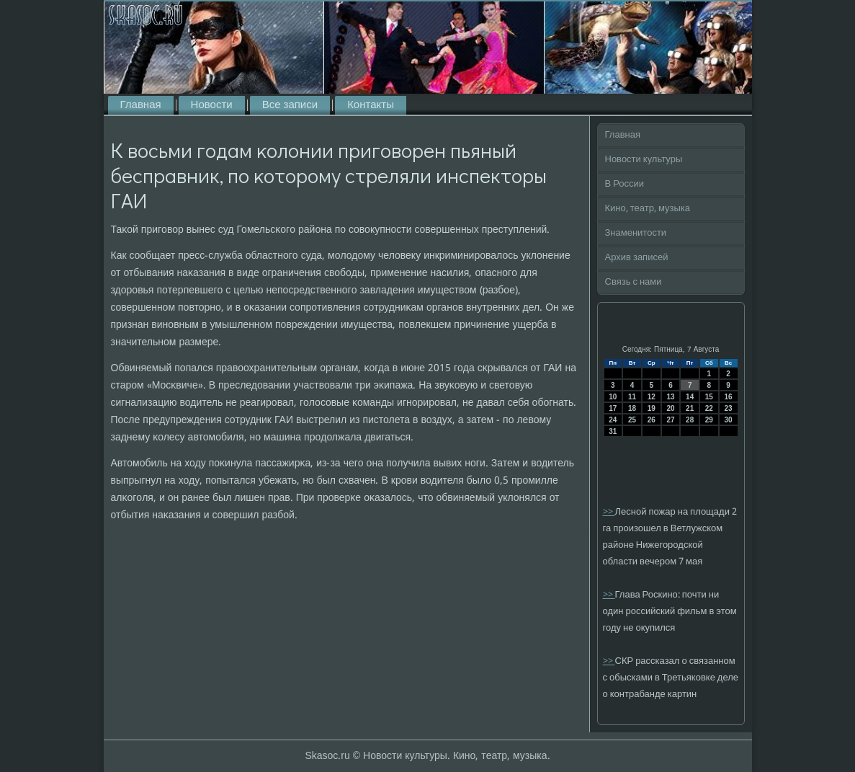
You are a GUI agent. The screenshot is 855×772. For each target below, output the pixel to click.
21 (690, 408)
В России (625, 184)
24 (613, 420)
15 (709, 397)
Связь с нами (633, 282)
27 (670, 420)
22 (709, 408)
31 (613, 431)
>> (609, 512)
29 (709, 420)
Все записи (290, 105)
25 (632, 420)
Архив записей (636, 257)
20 (670, 408)
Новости (212, 105)
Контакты (370, 105)
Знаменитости (636, 233)
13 (670, 397)
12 (651, 397)
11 (632, 397)
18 (632, 408)
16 (729, 397)
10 (613, 397)
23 (729, 408)
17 (613, 408)
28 (690, 420)
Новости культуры (644, 159)
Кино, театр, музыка (648, 208)
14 (690, 397)
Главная (140, 105)
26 (651, 420)
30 (729, 420)
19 (651, 408)
